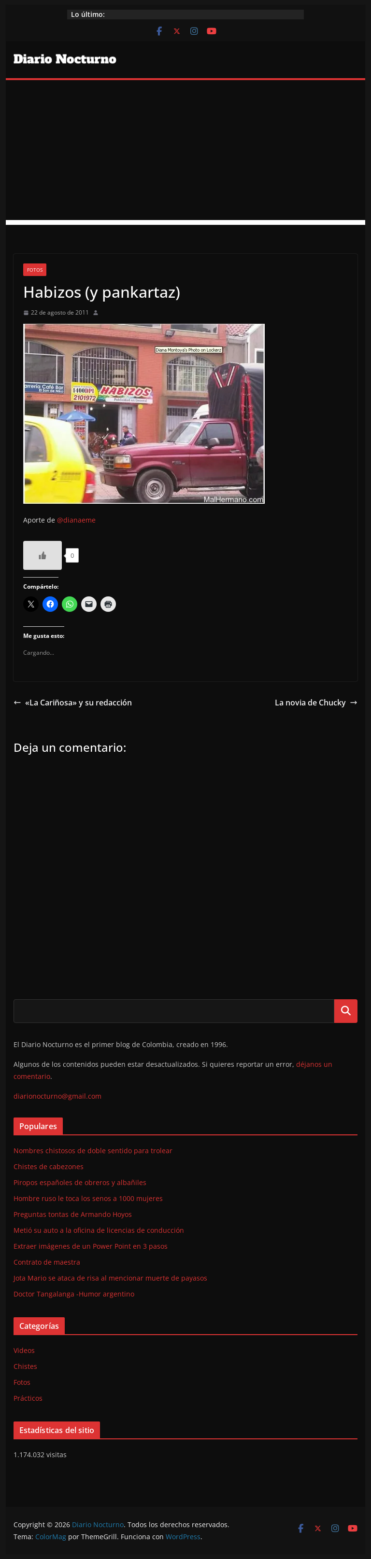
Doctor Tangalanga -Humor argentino (74, 1293)
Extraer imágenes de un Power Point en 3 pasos (91, 1246)
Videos (24, 1350)
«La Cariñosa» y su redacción (73, 702)
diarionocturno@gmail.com (57, 1096)
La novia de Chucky (316, 702)
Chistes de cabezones (49, 1166)
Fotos (35, 269)
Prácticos (28, 1398)
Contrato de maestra (47, 1262)
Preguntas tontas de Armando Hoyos (73, 1214)
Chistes (25, 1366)
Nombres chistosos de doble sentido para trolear (93, 1150)
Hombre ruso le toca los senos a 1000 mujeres (88, 1198)
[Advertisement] (186, 152)
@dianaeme (77, 519)
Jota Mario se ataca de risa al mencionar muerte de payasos (110, 1278)
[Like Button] (42, 555)
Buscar (345, 1011)
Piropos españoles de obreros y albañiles (80, 1182)
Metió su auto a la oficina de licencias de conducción (99, 1230)
